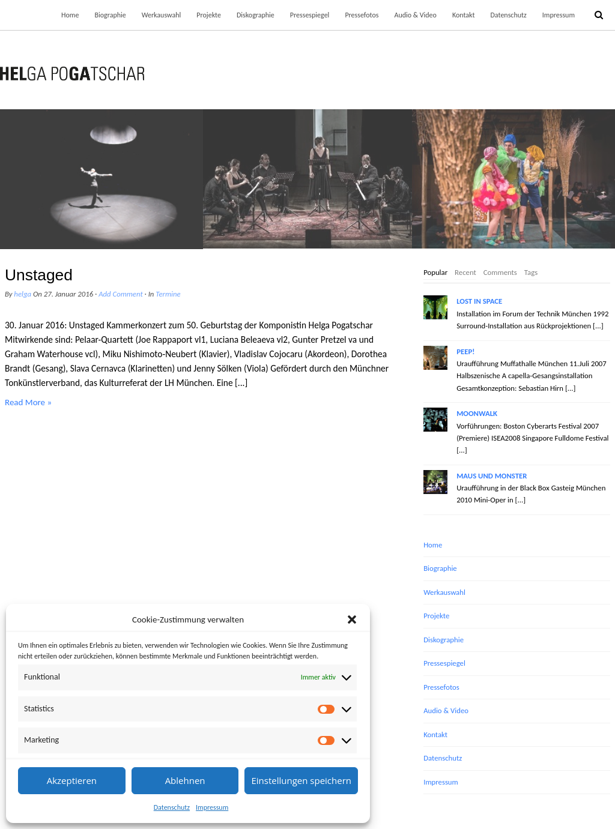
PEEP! (465, 351)
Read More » (28, 402)
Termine (168, 293)
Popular (435, 272)
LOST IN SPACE (479, 301)
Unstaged (39, 275)
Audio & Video (415, 15)
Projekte (208, 15)
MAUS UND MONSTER (491, 475)
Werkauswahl (161, 15)
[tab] (435, 273)
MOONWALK (476, 413)
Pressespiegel (310, 15)
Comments (500, 272)
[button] (352, 619)
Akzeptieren (72, 780)
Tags (531, 272)
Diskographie (255, 15)
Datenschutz (172, 807)
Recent (465, 272)
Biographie (110, 15)
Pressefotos (361, 15)
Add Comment (120, 293)
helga (22, 293)
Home (70, 15)
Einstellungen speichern (301, 780)
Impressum (212, 807)
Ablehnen (185, 780)
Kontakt (463, 15)
